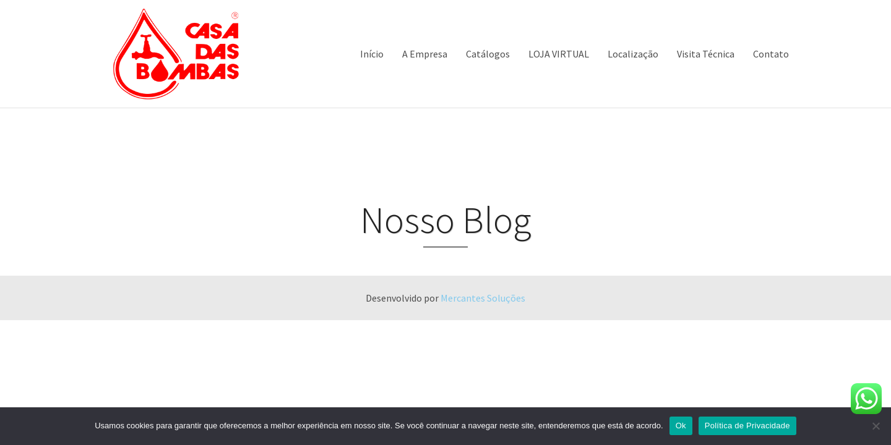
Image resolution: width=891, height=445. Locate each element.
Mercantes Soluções (483, 298)
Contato (771, 54)
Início (372, 54)
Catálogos (488, 54)
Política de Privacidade (747, 425)
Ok (681, 425)
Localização (633, 54)
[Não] (875, 426)
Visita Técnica (705, 54)
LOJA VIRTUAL (558, 54)
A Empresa (424, 54)
